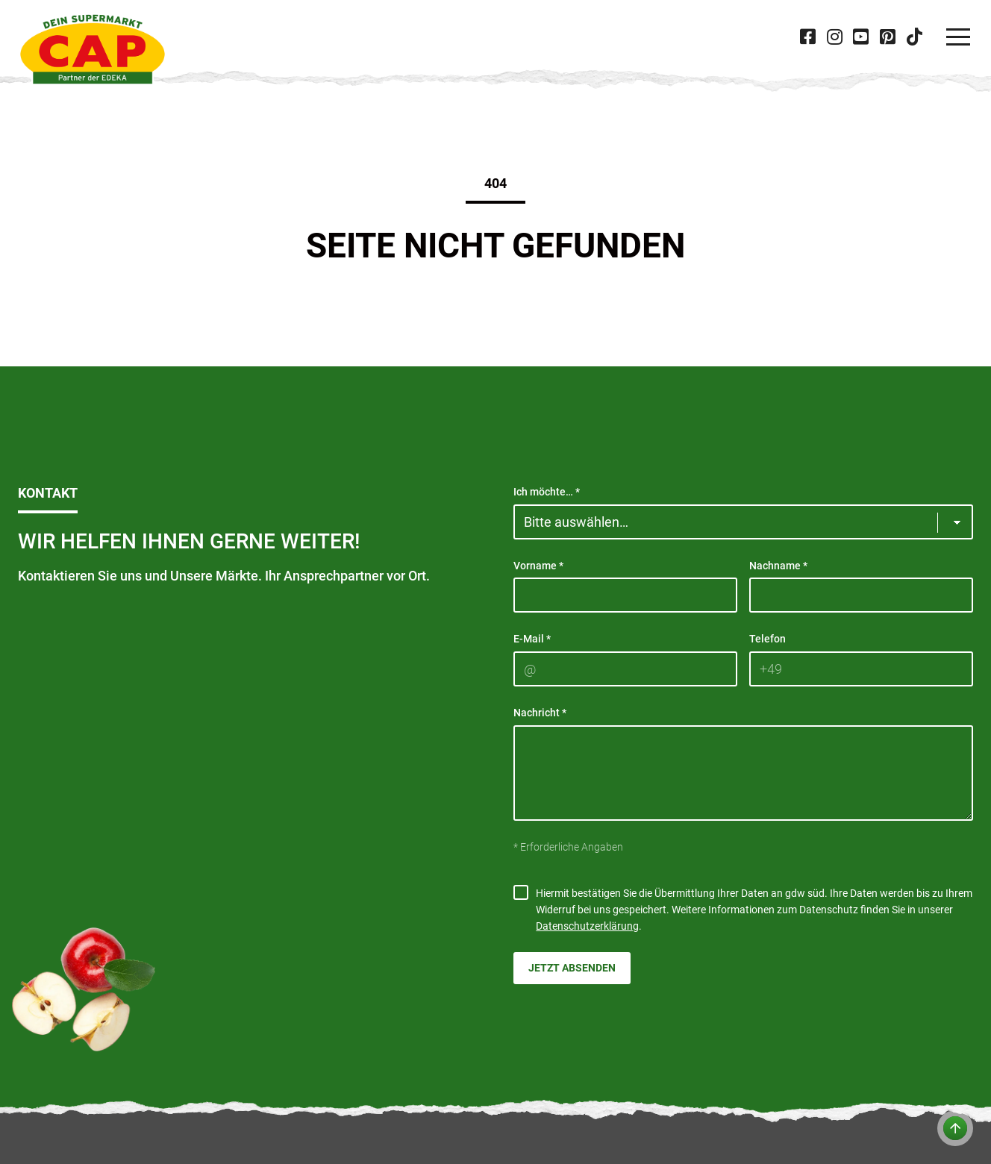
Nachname (778, 566)
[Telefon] (861, 668)
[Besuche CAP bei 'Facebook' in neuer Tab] (808, 37)
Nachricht (539, 713)
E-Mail (532, 639)
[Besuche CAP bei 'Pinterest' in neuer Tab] (887, 37)
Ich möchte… (546, 492)
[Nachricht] (743, 773)
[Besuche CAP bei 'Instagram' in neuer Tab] (834, 37)
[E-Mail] (625, 668)
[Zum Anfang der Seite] (955, 1128)
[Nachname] (861, 595)
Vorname (538, 566)
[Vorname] (625, 595)
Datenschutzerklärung (587, 926)
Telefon (767, 639)
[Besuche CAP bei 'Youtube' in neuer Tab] (861, 37)
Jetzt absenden (572, 968)
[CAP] (92, 49)
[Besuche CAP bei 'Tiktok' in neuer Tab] (914, 37)
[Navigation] (958, 37)
